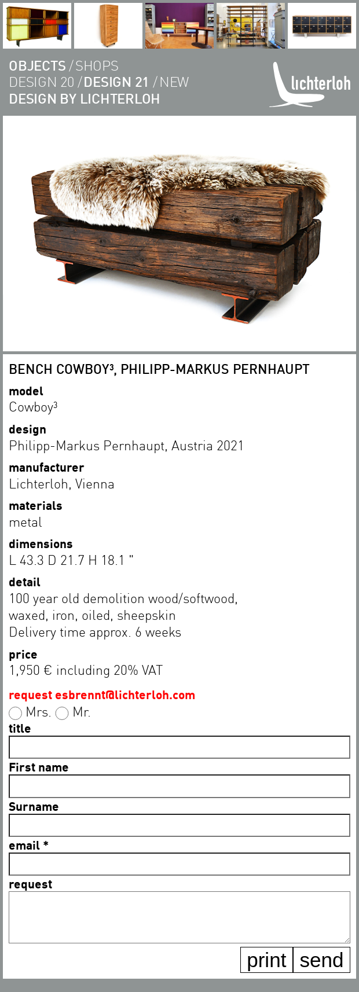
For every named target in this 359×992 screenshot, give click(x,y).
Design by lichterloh (84, 98)
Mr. (81, 711)
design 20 (41, 81)
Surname (34, 806)
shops (97, 65)
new (174, 81)
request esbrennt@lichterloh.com (102, 694)
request (30, 883)
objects (37, 65)
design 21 (116, 81)
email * (29, 845)
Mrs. (38, 711)
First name (39, 766)
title (20, 728)
